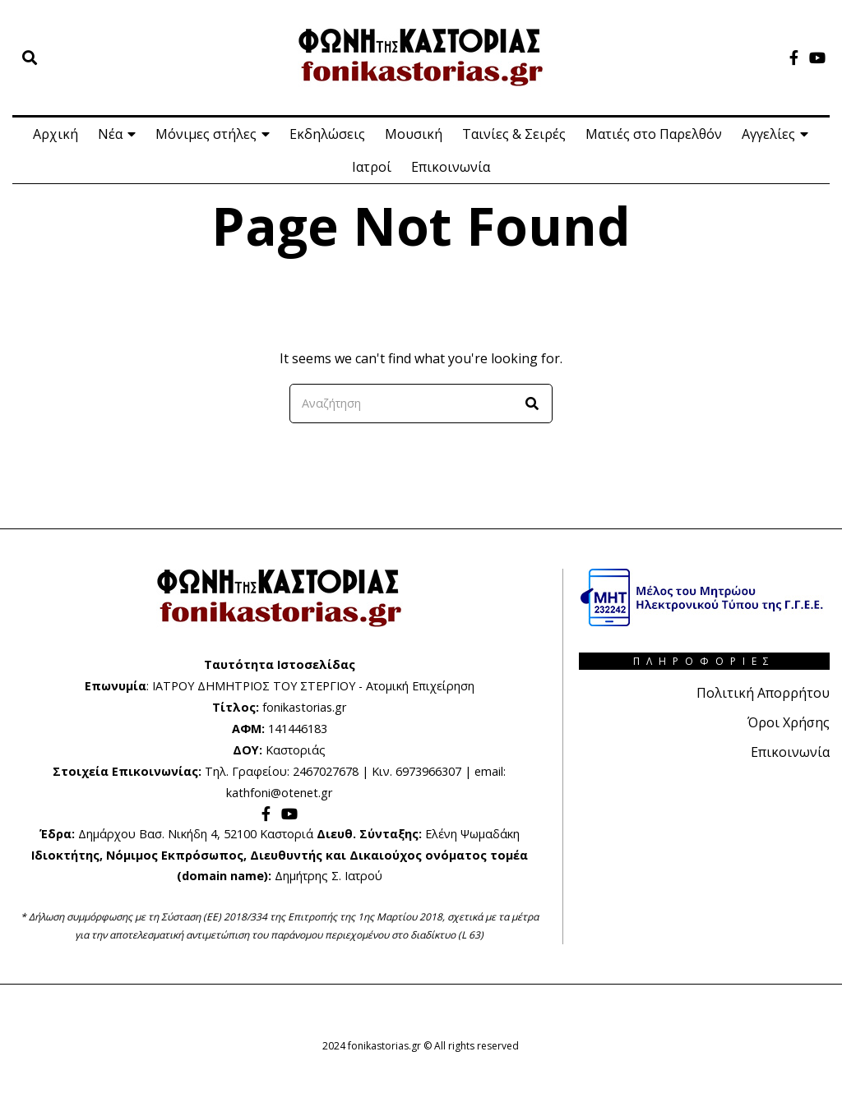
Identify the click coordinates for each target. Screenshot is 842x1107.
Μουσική (413, 134)
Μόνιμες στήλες (206, 134)
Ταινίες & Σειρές (514, 134)
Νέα (110, 134)
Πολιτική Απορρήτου (763, 693)
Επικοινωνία (450, 167)
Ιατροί (371, 167)
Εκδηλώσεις (327, 134)
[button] (533, 403)
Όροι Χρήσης (788, 722)
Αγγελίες (768, 134)
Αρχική (55, 134)
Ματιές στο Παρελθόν (653, 134)
